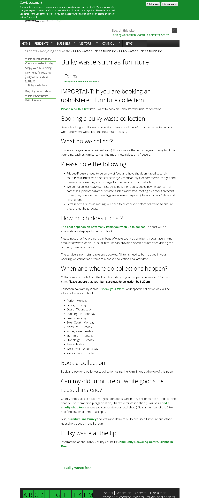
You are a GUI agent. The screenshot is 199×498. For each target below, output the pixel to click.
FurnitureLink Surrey (83, 419)
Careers (140, 493)
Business (65, 44)
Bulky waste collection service (82, 81)
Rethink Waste (33, 100)
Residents (42, 44)
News (129, 43)
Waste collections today (38, 59)
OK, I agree (153, 4)
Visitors (87, 44)
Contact (107, 493)
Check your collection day (39, 63)
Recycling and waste (55, 51)
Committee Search (158, 35)
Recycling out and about (38, 91)
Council (110, 44)
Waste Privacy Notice (36, 96)
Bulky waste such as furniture (94, 51)
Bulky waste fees (77, 468)
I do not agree (169, 4)
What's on (124, 493)
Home (26, 43)
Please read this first (75, 109)
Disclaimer (158, 493)
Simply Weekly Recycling (38, 68)
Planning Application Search (128, 35)
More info (33, 17)
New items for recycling (37, 72)
